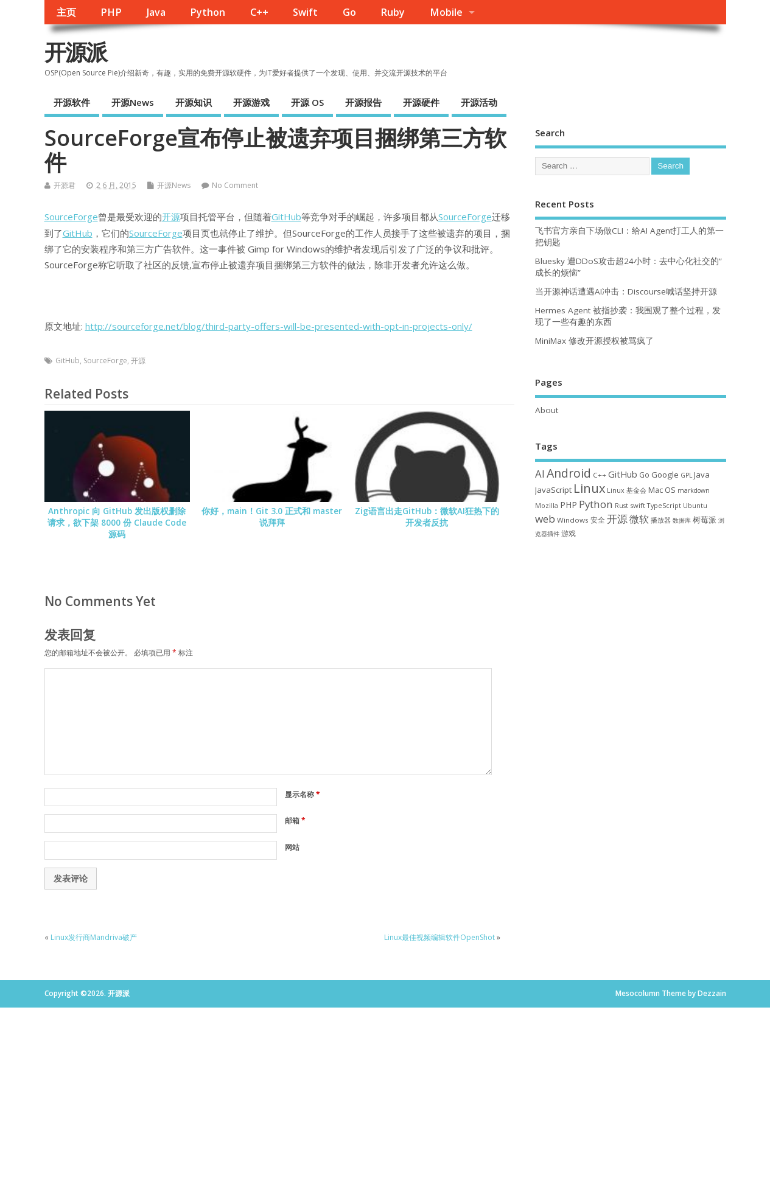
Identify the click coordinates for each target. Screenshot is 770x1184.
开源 (171, 217)
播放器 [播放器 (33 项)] (661, 519)
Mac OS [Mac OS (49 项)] (662, 489)
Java (156, 12)
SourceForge (71, 217)
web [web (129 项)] (545, 519)
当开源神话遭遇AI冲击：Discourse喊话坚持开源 (626, 291)
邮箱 (295, 820)
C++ (259, 12)
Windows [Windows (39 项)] (573, 519)
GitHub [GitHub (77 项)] (622, 474)
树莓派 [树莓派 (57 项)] (704, 519)
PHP (111, 12)
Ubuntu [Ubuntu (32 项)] (695, 505)
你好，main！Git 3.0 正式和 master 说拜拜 (271, 517)
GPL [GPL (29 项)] (686, 475)
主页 (66, 12)
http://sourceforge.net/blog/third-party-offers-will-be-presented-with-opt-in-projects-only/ (278, 326)
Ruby (392, 12)
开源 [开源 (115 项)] (617, 519)
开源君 (64, 185)
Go (349, 12)
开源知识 (193, 102)
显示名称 (302, 794)
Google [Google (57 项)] (665, 474)
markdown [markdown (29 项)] (693, 490)
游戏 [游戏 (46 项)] (568, 533)
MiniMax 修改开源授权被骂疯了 (594, 340)
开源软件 (72, 102)
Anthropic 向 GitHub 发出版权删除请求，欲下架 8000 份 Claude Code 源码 (116, 523)
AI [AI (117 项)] (540, 474)
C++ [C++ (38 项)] (599, 474)
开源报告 (363, 102)
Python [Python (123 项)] (596, 504)
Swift (305, 12)
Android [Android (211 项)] (569, 473)
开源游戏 (251, 102)
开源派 (75, 52)
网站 (292, 847)
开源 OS (307, 102)
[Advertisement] (630, 639)
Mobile (446, 12)
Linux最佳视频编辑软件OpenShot (439, 937)
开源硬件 (421, 102)
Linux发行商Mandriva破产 (94, 937)
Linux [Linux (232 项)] (589, 488)
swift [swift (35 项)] (637, 505)
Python (207, 12)
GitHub (286, 217)
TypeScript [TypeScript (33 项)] (664, 505)
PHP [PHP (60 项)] (568, 504)
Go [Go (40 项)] (644, 474)
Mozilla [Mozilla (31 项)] (546, 505)
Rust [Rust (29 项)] (621, 505)
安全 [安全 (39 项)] (597, 519)
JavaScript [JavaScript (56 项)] (553, 489)
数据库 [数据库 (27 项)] (682, 520)
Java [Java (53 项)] (702, 474)
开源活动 (479, 102)
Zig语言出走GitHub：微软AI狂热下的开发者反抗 (427, 517)
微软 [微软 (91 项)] (639, 519)
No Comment (235, 185)
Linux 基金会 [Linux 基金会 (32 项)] (626, 490)
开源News (132, 102)
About (546, 410)
